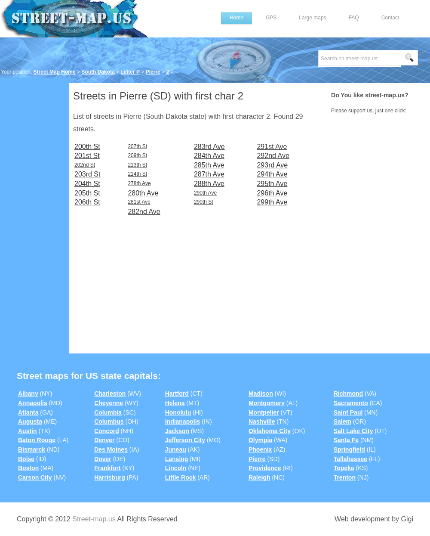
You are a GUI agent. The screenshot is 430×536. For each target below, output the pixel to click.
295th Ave (272, 183)
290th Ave (205, 193)
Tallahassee (350, 458)
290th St (203, 202)
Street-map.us (93, 519)
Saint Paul (348, 412)
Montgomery (267, 403)
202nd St (84, 165)
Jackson (177, 431)
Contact (390, 18)
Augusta (30, 421)
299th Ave (272, 202)
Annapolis (32, 403)
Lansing (176, 458)
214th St (137, 174)
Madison (261, 393)
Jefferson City (185, 440)
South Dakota (97, 72)
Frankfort (107, 468)
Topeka (344, 468)
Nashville (262, 421)
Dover (102, 458)
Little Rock (180, 477)
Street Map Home (55, 72)
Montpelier (264, 412)
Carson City (35, 477)
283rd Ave (209, 146)
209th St (137, 155)
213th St (137, 165)
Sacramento (351, 403)
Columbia (108, 412)
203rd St (87, 174)
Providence (265, 468)
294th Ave (272, 174)
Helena (175, 403)
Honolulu (178, 412)
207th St (137, 146)
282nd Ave (144, 211)
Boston (28, 468)
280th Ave (143, 193)
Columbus (108, 421)
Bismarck (31, 449)
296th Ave (272, 193)
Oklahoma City (270, 431)
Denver (104, 440)
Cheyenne (108, 403)
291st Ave (272, 146)
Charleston (110, 393)
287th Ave (209, 174)
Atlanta (28, 412)
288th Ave (209, 183)
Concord (106, 431)
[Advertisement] (34, 214)
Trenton (345, 477)
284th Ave (209, 155)
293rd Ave (272, 165)
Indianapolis (182, 421)
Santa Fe (346, 440)
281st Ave (139, 202)
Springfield (349, 449)
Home (236, 18)
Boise (26, 458)
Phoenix (260, 449)
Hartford (177, 393)
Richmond (348, 393)
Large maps (312, 18)
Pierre (153, 72)
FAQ (354, 18)
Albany (28, 393)
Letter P (130, 72)
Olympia (260, 440)
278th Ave (139, 183)
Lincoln (176, 468)
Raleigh (259, 477)
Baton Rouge (36, 440)
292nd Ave (273, 155)
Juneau (175, 449)
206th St (87, 202)
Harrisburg (109, 477)
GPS (271, 18)
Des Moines (111, 449)
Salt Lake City (353, 431)
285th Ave (209, 165)
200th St (87, 146)
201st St (87, 155)
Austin (27, 431)
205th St (87, 193)
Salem (342, 421)
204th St (87, 183)
